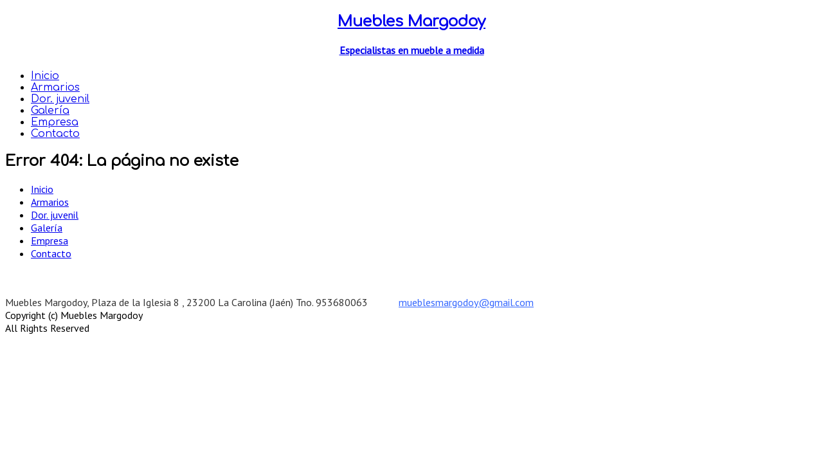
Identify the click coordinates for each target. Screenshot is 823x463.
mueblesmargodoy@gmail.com (466, 302)
